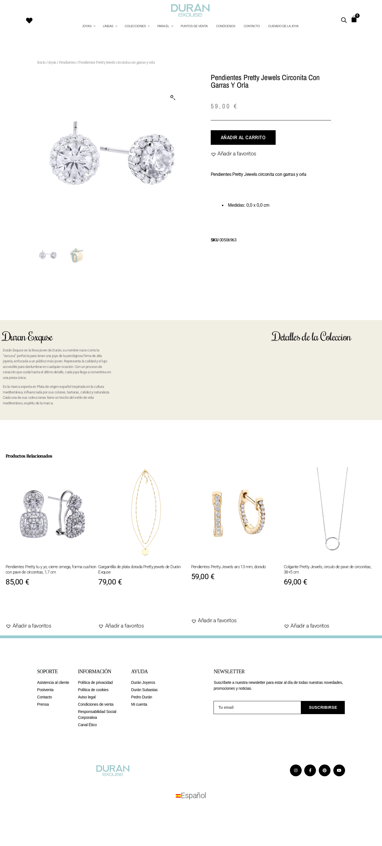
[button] (173, 98)
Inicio (41, 62)
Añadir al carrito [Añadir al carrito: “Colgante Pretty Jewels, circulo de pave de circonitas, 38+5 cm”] (316, 608)
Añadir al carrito (243, 137)
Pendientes (67, 62)
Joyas (52, 62)
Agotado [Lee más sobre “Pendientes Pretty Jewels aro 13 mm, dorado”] (210, 603)
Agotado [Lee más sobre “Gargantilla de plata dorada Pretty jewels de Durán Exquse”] (117, 608)
